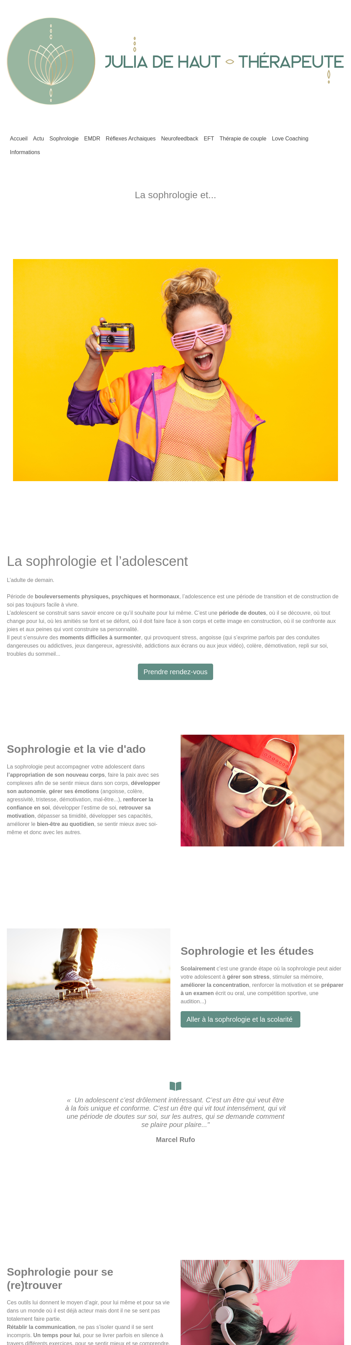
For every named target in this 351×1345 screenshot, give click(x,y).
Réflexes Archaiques (131, 138)
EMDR (92, 138)
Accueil (19, 138)
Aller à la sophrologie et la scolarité (240, 1019)
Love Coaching (290, 138)
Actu (38, 138)
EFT (209, 138)
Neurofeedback (179, 138)
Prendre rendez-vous (176, 672)
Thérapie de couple (243, 138)
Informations (25, 152)
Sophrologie (64, 138)
